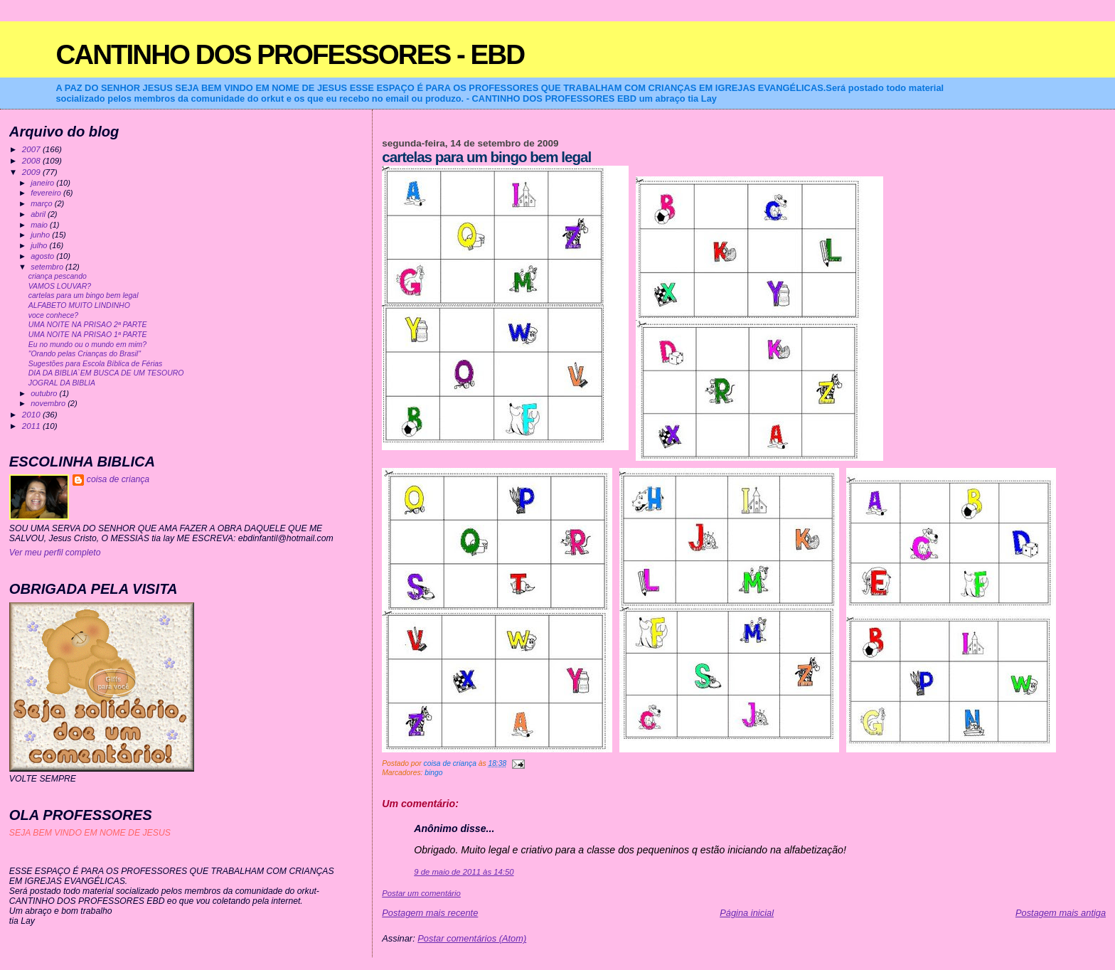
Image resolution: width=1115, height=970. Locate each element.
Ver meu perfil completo (55, 553)
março (43, 203)
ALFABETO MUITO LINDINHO (79, 305)
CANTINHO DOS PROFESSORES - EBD (289, 54)
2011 (32, 425)
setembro (48, 266)
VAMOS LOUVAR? (59, 286)
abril (39, 214)
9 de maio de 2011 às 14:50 (463, 872)
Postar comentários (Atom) (471, 938)
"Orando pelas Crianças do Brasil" (84, 354)
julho (40, 245)
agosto (43, 256)
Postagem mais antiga (1060, 912)
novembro (49, 403)
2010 (32, 414)
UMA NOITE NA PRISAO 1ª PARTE (87, 335)
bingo (433, 773)
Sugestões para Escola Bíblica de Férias (95, 364)
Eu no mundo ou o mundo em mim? (87, 344)
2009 (32, 171)
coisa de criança (118, 479)
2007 (32, 149)
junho (41, 234)
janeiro (43, 182)
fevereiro (47, 192)
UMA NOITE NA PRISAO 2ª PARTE (87, 325)
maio (40, 224)
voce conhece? (53, 315)
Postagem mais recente (430, 912)
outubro (45, 393)
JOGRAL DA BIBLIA (61, 383)
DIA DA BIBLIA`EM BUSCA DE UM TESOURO (106, 373)
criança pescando (57, 276)
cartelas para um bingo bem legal (83, 295)
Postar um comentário (421, 893)
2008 (32, 160)
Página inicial (747, 912)
